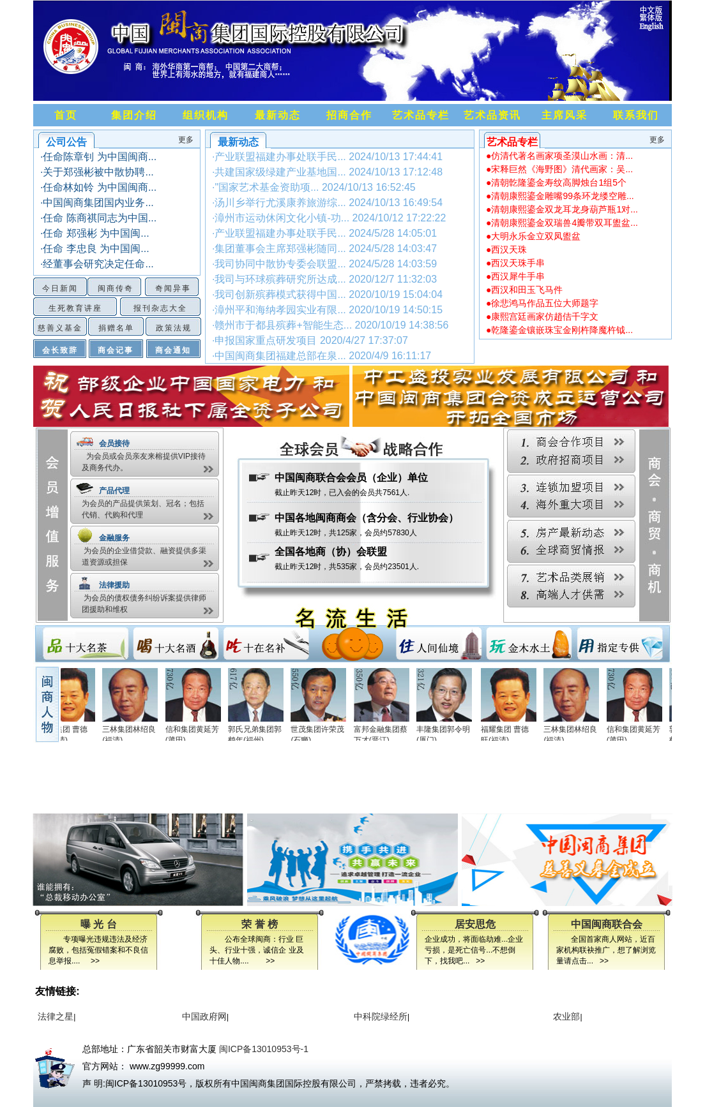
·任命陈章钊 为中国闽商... (98, 156)
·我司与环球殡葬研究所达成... (324, 279)
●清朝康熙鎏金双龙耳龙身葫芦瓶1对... (562, 209)
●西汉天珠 (506, 249)
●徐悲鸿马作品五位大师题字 (542, 303)
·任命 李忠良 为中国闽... (94, 248)
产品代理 (114, 490)
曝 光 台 (98, 924)
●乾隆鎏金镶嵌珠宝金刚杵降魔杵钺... (559, 330)
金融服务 (114, 537)
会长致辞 (60, 350)
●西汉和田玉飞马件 (524, 290)
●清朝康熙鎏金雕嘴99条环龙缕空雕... (560, 196)
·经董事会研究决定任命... (97, 263)
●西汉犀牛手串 (515, 276)
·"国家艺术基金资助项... (314, 187)
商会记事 (115, 350)
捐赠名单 (116, 327)
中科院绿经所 (379, 1016)
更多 (185, 139)
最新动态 (278, 115)
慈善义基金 (60, 327)
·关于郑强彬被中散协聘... (97, 172)
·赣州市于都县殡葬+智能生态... (330, 325)
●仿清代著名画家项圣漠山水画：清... (559, 156)
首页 (65, 115)
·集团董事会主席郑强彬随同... (324, 248)
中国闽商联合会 (606, 924)
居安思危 (475, 924)
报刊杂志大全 (160, 308)
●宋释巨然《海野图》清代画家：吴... (559, 169)
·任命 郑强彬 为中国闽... (94, 233)
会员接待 (114, 443)
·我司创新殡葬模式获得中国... (327, 294)
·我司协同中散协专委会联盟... (324, 263)
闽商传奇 (115, 288)
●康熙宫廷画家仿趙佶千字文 (542, 316)
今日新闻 (60, 288)
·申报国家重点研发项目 (310, 340)
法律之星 (54, 1016)
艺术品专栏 (421, 115)
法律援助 (114, 585)
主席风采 (565, 115)
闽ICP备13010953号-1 (263, 1049)
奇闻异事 (173, 288)
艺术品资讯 (492, 115)
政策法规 (174, 327)
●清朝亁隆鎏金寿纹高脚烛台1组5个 (556, 182)
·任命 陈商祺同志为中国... (98, 217)
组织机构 (206, 115)
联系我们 (636, 115)
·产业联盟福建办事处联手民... (327, 156)
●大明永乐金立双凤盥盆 (533, 236)
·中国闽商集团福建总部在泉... (321, 355)
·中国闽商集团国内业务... (97, 202)
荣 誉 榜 (259, 924)
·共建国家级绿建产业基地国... (327, 172)
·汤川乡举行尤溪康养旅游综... (327, 202)
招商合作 (349, 115)
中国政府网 (203, 1016)
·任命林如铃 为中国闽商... (98, 187)
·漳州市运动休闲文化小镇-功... (329, 217)
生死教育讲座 (75, 308)
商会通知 (173, 350)
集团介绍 (134, 115)
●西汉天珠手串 (515, 263)
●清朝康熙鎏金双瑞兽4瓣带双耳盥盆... (562, 223)
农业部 (565, 1016)
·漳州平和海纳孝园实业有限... (327, 309)
